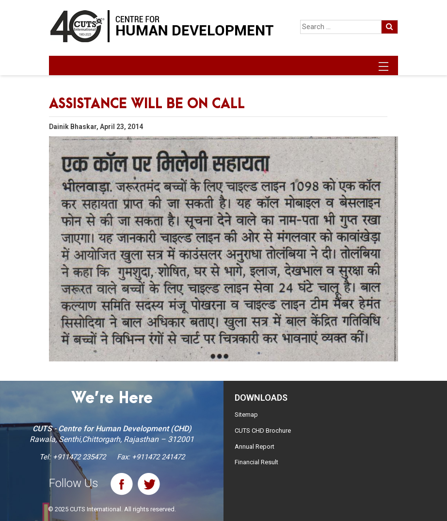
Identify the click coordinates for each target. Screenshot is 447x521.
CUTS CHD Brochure (263, 430)
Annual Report (254, 446)
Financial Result (256, 462)
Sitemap (246, 414)
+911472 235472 (79, 457)
